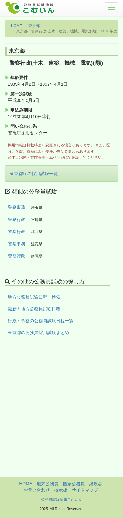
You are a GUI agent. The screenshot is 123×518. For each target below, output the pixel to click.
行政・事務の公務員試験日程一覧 (41, 320)
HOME (16, 26)
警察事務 (16, 207)
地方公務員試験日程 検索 (34, 297)
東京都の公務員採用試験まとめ (38, 332)
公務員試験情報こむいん (61, 499)
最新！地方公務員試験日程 (34, 308)
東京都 (34, 26)
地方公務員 (48, 483)
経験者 (95, 483)
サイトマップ (85, 489)
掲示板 (60, 489)
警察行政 (16, 219)
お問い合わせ (36, 489)
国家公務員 (74, 483)
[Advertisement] (61, 416)
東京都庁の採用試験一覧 (34, 173)
